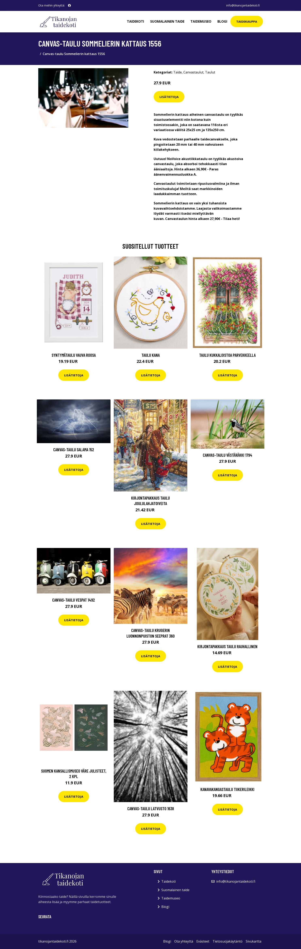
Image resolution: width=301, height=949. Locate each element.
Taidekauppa (246, 21)
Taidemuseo (200, 21)
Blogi (222, 21)
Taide (177, 72)
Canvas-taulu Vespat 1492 (73, 599)
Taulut (210, 72)
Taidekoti (135, 21)
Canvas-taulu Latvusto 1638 (150, 808)
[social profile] (69, 5)
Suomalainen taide (167, 21)
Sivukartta (253, 941)
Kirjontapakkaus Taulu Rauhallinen (227, 646)
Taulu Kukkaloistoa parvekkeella (227, 355)
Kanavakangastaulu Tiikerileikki (227, 789)
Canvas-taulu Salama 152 (73, 449)
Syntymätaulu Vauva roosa (74, 355)
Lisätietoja (169, 97)
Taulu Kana (150, 355)
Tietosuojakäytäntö (228, 941)
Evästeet (202, 941)
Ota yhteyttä (183, 941)
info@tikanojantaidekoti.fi (243, 5)
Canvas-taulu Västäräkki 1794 (227, 455)
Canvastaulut (193, 72)
